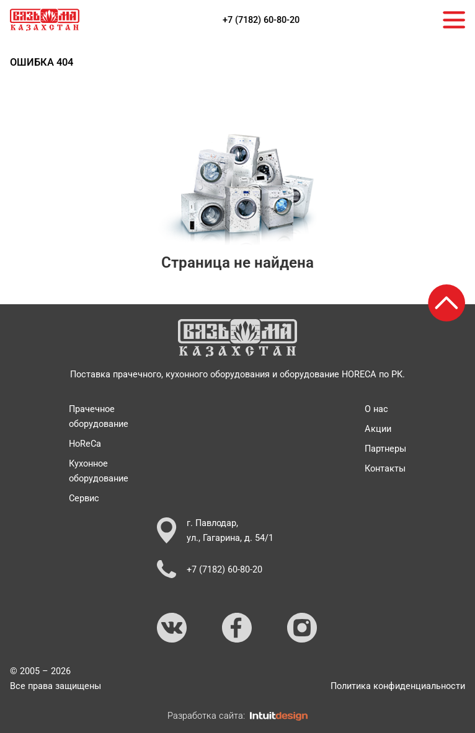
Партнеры (385, 448)
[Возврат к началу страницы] (446, 303)
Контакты (385, 468)
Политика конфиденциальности (398, 685)
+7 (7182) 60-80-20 (261, 19)
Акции (378, 428)
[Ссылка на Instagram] (302, 628)
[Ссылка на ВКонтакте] (172, 628)
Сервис (84, 498)
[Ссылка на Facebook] (237, 628)
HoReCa (85, 443)
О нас (376, 409)
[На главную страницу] (44, 20)
